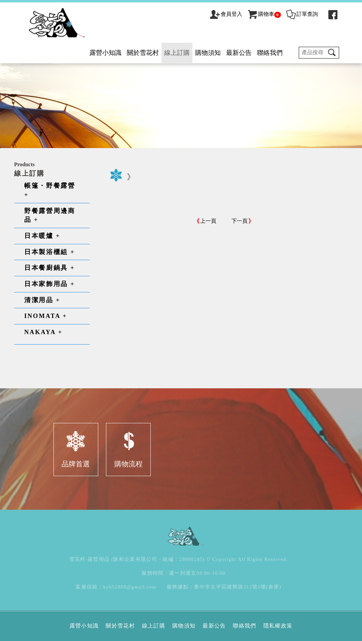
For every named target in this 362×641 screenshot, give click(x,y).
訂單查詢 (301, 14)
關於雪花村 (143, 52)
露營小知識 (105, 52)
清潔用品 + (42, 300)
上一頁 (208, 221)
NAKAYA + (43, 331)
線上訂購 (177, 52)
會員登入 (231, 14)
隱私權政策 (278, 626)
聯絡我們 (270, 52)
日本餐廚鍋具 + (49, 267)
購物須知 (208, 52)
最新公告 (239, 52)
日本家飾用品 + (49, 283)
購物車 (264, 14)
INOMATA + (45, 315)
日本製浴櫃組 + (49, 251)
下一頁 (239, 221)
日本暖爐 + (42, 235)
